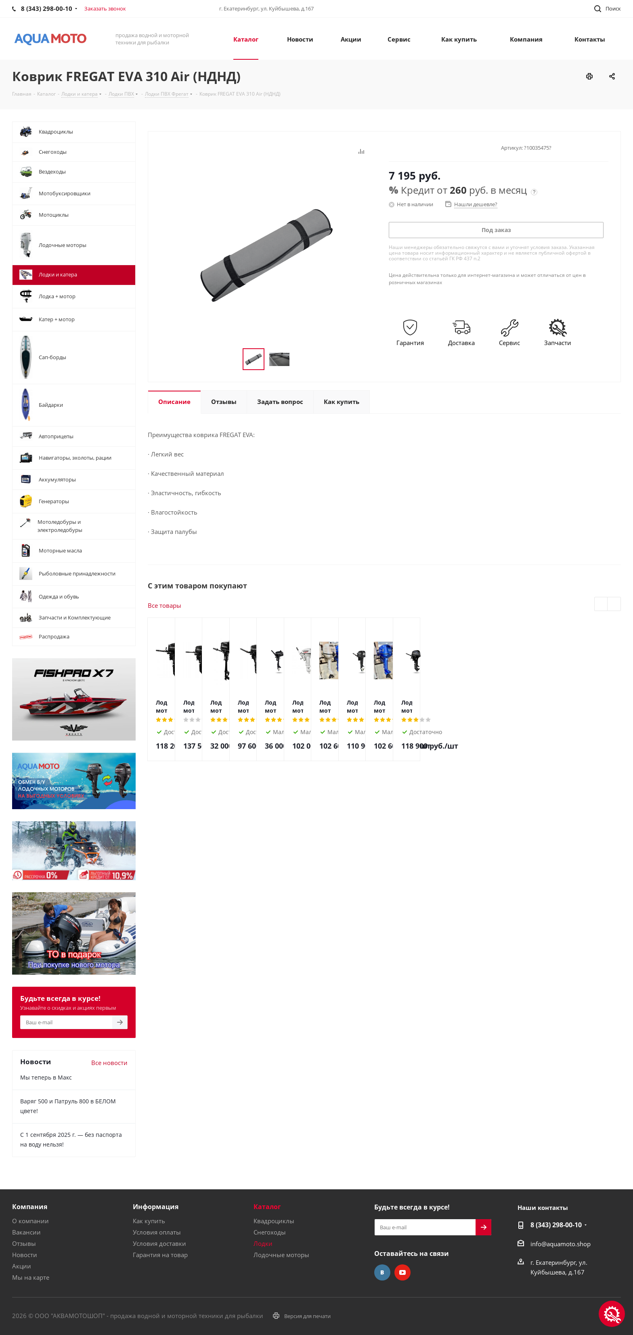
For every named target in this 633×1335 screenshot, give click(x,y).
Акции (21, 1266)
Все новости (109, 1063)
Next (614, 604)
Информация (155, 1206)
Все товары (164, 605)
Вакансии (26, 1232)
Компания (29, 1206)
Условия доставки (159, 1243)
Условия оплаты (157, 1232)
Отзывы (24, 1243)
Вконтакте (382, 1272)
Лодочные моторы (281, 1255)
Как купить (149, 1221)
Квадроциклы (274, 1221)
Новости (24, 1255)
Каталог (267, 1206)
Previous (601, 604)
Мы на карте (30, 1277)
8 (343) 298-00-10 (556, 1224)
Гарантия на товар (160, 1255)
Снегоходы (270, 1232)
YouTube (402, 1272)
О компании (30, 1221)
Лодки (263, 1243)
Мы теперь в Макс (46, 1077)
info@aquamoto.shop (560, 1244)
